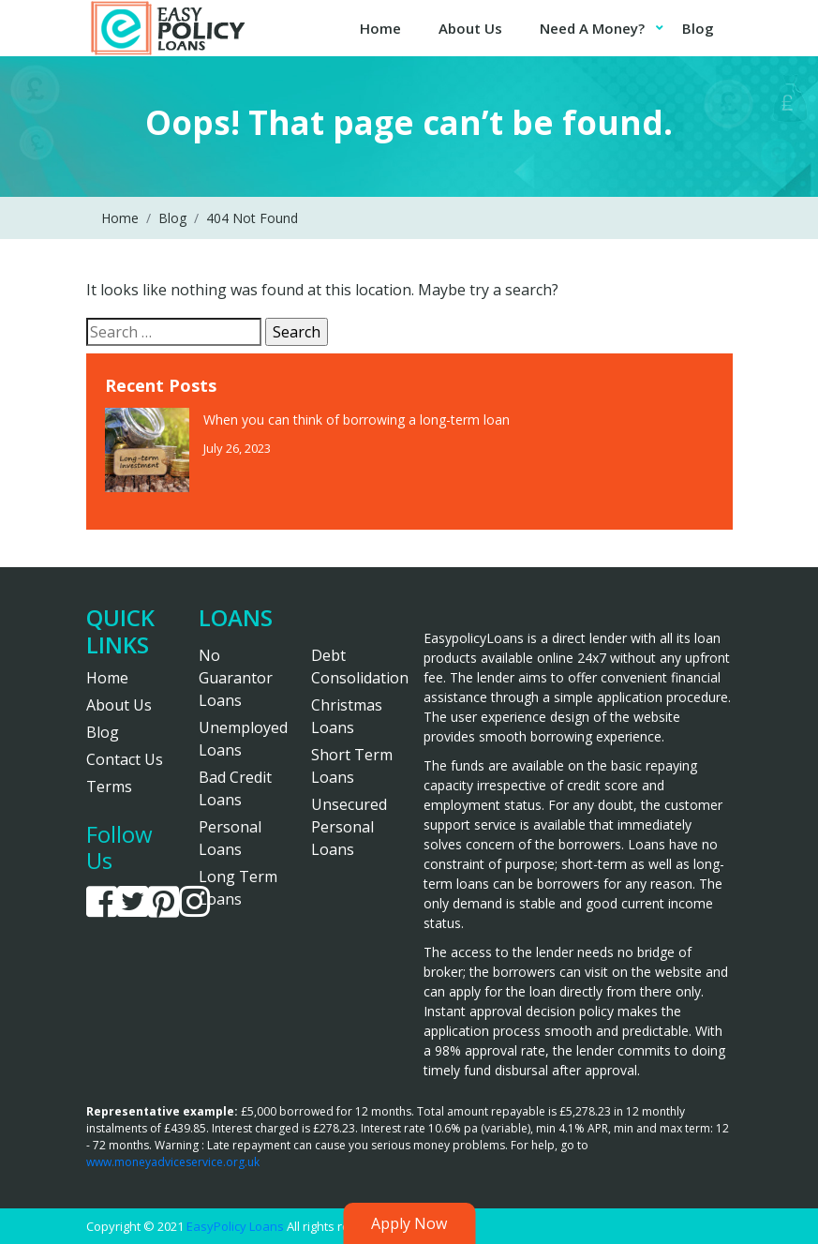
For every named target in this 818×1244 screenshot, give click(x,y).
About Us (470, 28)
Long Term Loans (238, 887)
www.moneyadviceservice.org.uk (173, 1162)
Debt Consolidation (353, 666)
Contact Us (124, 759)
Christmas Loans (346, 716)
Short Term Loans (352, 765)
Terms (109, 786)
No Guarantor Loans (236, 678)
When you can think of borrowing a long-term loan (358, 419)
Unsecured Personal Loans (349, 827)
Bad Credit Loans (235, 788)
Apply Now (409, 1223)
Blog (698, 28)
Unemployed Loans (241, 738)
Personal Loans (230, 838)
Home (380, 28)
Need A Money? (592, 28)
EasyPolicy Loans (235, 1226)
